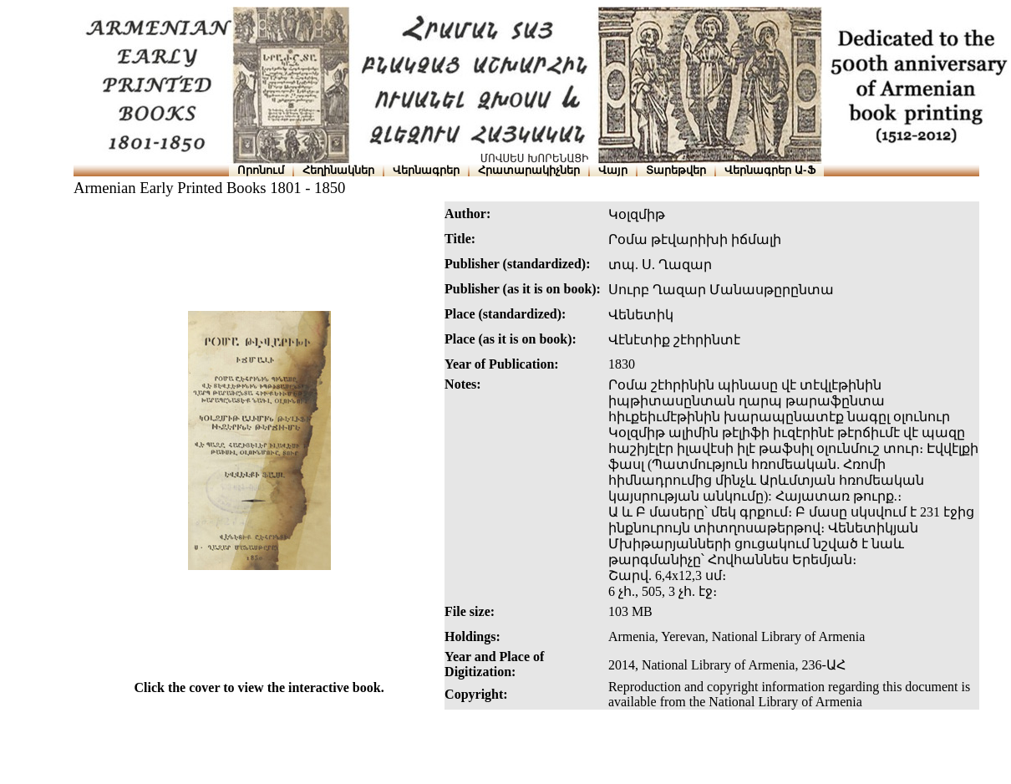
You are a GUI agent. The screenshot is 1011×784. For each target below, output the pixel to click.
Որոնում (260, 170)
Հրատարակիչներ (529, 170)
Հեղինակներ (338, 170)
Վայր (612, 170)
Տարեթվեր (676, 170)
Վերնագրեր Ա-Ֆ (769, 170)
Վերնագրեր (426, 170)
